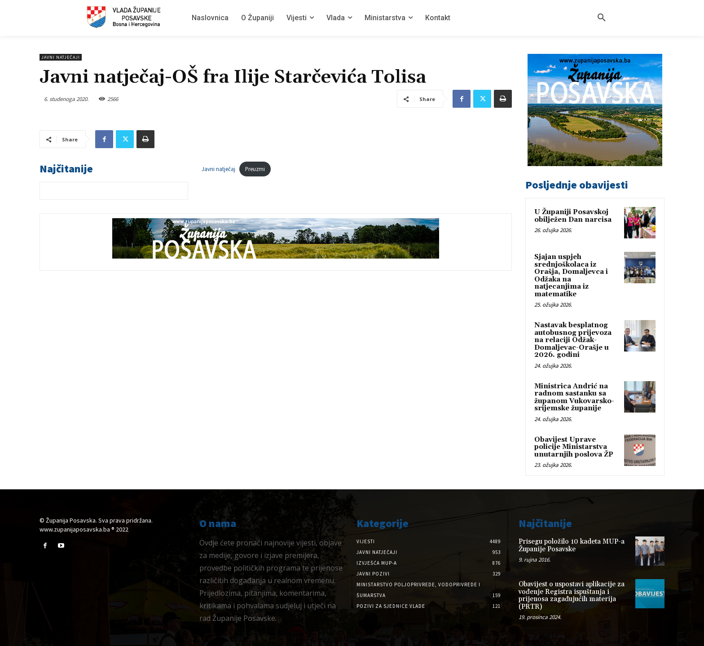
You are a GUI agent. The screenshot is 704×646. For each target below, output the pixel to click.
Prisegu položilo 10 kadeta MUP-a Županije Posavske (572, 545)
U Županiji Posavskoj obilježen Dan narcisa (573, 216)
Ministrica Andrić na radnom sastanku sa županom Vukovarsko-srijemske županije (574, 397)
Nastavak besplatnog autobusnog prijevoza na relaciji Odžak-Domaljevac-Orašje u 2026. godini (573, 340)
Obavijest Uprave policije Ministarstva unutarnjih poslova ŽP (573, 447)
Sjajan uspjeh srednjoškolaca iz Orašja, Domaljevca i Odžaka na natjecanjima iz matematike (571, 276)
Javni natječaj (218, 168)
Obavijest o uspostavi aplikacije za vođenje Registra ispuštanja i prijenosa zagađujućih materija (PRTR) (572, 595)
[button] (602, 18)
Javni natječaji (61, 57)
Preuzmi (255, 168)
